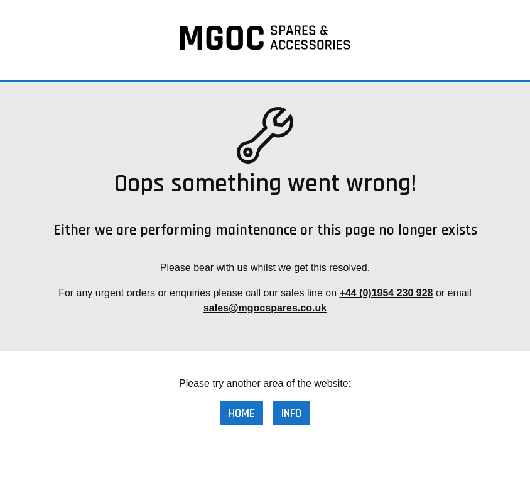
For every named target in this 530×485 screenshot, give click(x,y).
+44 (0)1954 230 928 (386, 292)
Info (291, 413)
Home (242, 413)
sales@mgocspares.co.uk (265, 308)
